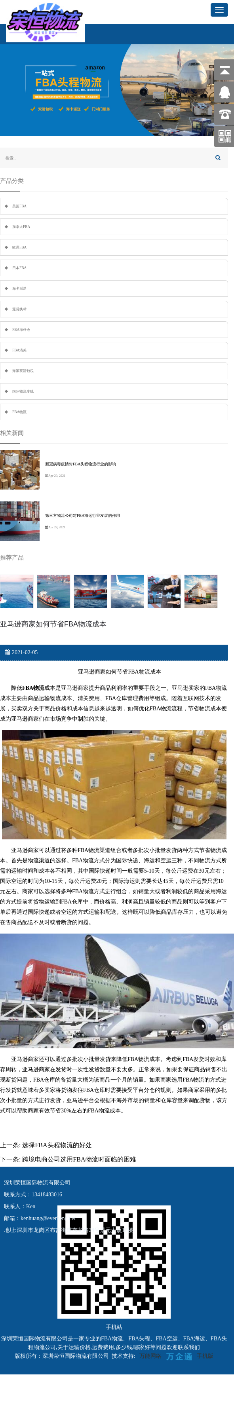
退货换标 (19, 309)
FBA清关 (19, 350)
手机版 (205, 1356)
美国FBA (19, 206)
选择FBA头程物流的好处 (56, 1145)
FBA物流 (19, 412)
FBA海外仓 (21, 330)
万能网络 (150, 1356)
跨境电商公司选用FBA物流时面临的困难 (79, 1159)
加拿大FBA (21, 227)
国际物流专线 (23, 391)
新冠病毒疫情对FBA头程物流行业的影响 (80, 464)
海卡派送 (19, 288)
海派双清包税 (23, 371)
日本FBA (19, 268)
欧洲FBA (19, 247)
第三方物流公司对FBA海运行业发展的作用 (82, 515)
